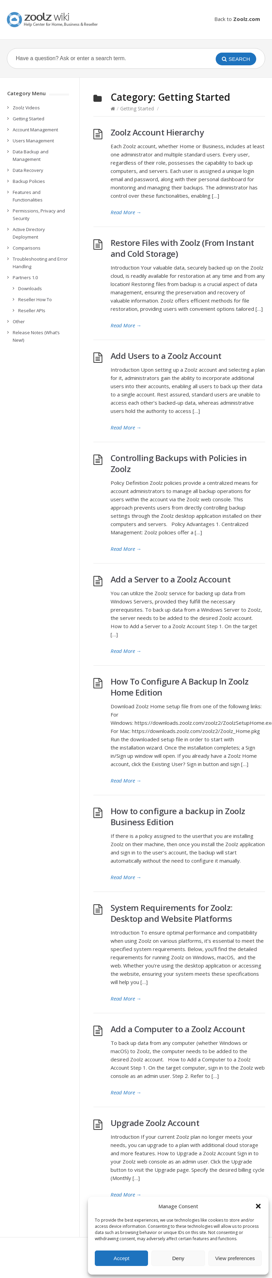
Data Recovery (28, 170)
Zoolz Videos (26, 108)
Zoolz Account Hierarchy (157, 132)
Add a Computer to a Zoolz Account (178, 1029)
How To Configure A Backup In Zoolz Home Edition (180, 687)
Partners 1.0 (25, 277)
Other (19, 321)
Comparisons (27, 248)
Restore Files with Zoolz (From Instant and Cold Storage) (182, 248)
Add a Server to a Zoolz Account (171, 579)
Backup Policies (29, 181)
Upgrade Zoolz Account (155, 1122)
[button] (258, 1206)
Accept (121, 1258)
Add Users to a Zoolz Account (166, 355)
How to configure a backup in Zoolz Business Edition (178, 816)
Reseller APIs (31, 310)
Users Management (33, 141)
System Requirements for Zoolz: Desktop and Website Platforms (172, 913)
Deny (178, 1258)
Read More (126, 212)
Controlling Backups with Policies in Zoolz (179, 463)
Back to (237, 18)
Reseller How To (35, 299)
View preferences (235, 1258)
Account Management (35, 130)
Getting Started (137, 108)
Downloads (30, 288)
